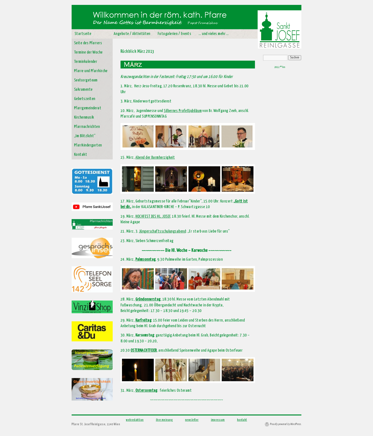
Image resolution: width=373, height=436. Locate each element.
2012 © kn (279, 67)
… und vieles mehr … (213, 34)
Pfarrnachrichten (87, 127)
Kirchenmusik (84, 117)
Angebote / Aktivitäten (132, 34)
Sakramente (83, 90)
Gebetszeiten (84, 99)
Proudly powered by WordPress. (285, 424)
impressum (218, 420)
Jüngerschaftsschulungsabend (162, 231)
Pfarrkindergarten (88, 145)
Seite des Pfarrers (88, 43)
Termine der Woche (88, 52)
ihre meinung (164, 420)
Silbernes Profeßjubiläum (183, 111)
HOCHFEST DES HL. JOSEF (152, 216)
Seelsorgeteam (86, 80)
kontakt (242, 420)
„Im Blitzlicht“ (85, 136)
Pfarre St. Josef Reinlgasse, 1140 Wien (96, 424)
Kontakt (80, 155)
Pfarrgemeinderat (87, 108)
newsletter (192, 420)
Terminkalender (85, 62)
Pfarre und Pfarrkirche (91, 71)
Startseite (83, 34)
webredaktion (134, 420)
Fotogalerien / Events (174, 34)
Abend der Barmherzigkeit (155, 158)
